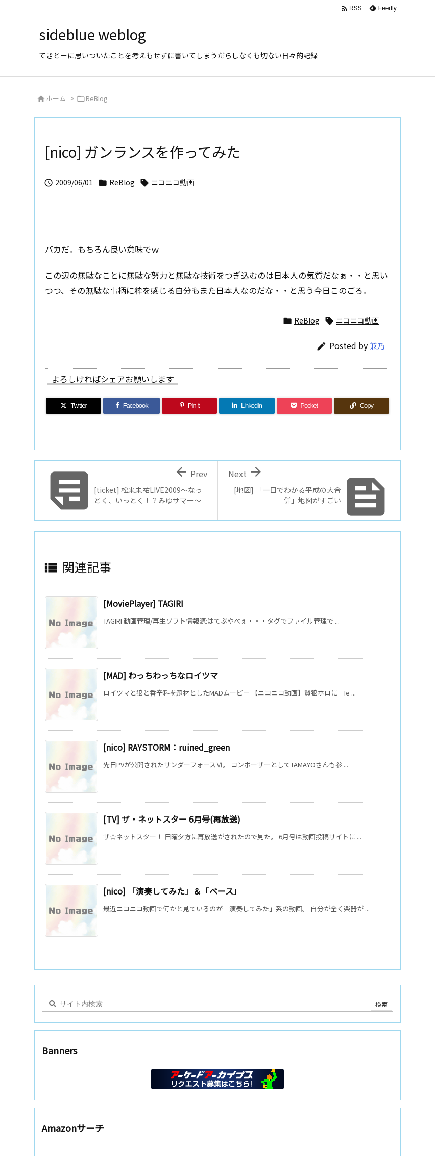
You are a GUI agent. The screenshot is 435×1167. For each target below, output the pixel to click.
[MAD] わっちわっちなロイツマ (160, 675)
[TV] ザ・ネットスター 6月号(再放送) (171, 819)
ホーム (56, 98)
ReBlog (97, 98)
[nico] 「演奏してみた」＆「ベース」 (172, 891)
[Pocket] (304, 406)
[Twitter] (73, 406)
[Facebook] (131, 406)
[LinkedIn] (246, 406)
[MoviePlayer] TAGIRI (143, 603)
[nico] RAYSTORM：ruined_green (166, 747)
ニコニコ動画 (172, 182)
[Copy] (361, 406)
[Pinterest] (189, 406)
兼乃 (377, 345)
